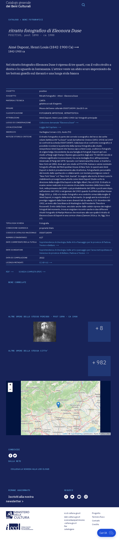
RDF (8, 271)
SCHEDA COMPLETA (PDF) (30, 271)
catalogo (13, 19)
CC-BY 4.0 (43, 262)
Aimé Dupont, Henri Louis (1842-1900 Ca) (40, 47)
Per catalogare (69, 528)
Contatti (96, 520)
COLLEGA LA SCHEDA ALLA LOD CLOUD (30, 469)
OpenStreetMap (77, 434)
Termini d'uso (98, 517)
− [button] (10, 389)
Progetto (96, 513)
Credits (95, 524)
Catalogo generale (18, 4)
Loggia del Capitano (48, 127)
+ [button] (10, 385)
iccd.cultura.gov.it (72, 513)
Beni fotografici (32, 19)
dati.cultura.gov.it (72, 517)
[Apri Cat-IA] (106, 533)
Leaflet (64, 434)
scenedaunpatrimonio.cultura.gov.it (74, 521)
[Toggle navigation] (83, 5)
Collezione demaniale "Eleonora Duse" (57, 122)
